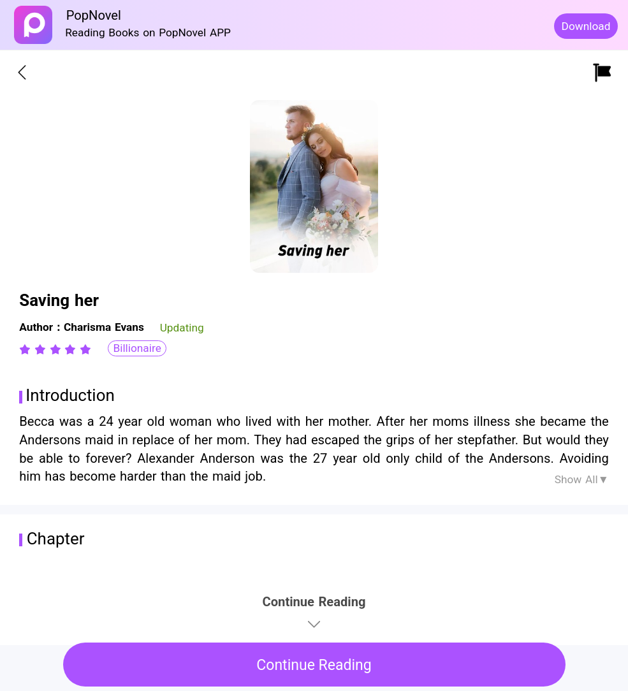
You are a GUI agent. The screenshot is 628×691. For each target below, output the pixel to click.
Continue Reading (314, 665)
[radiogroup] (55, 349)
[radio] (26, 349)
